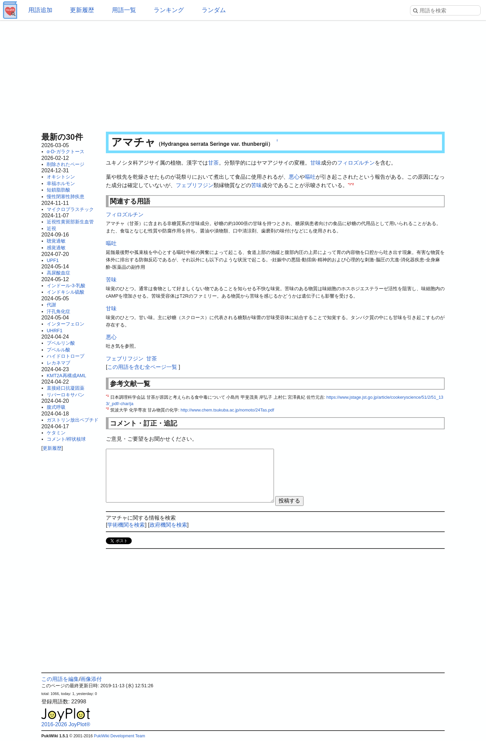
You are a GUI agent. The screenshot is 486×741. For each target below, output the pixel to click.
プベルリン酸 (61, 343)
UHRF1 (55, 330)
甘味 (315, 163)
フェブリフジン (194, 185)
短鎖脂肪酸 (58, 189)
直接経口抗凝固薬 (65, 388)
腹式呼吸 (56, 407)
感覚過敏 (56, 247)
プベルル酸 (58, 349)
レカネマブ (58, 362)
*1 (349, 184)
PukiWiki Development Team (119, 736)
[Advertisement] (243, 74)
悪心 (294, 177)
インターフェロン (65, 323)
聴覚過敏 (56, 241)
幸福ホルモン (61, 183)
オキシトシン (61, 176)
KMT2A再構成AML (66, 375)
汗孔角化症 (58, 311)
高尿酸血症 (58, 272)
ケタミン (56, 432)
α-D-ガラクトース (65, 151)
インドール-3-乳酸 (66, 285)
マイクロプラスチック (70, 209)
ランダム (214, 10)
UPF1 (53, 260)
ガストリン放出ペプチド (72, 420)
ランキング (169, 10)
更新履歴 (82, 10)
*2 (352, 184)
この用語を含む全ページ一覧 (142, 367)
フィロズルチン (356, 163)
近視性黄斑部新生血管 (70, 221)
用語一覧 (124, 10)
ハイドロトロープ (65, 356)
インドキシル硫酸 (65, 292)
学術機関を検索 (126, 525)
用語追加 (40, 10)
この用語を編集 (60, 679)
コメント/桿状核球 (66, 439)
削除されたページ (65, 164)
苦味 (256, 185)
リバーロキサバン (65, 394)
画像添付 (91, 679)
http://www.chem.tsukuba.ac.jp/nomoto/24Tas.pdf (227, 409)
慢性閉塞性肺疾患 (65, 196)
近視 (51, 228)
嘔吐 (310, 177)
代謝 (51, 304)
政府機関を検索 (168, 525)
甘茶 (213, 163)
